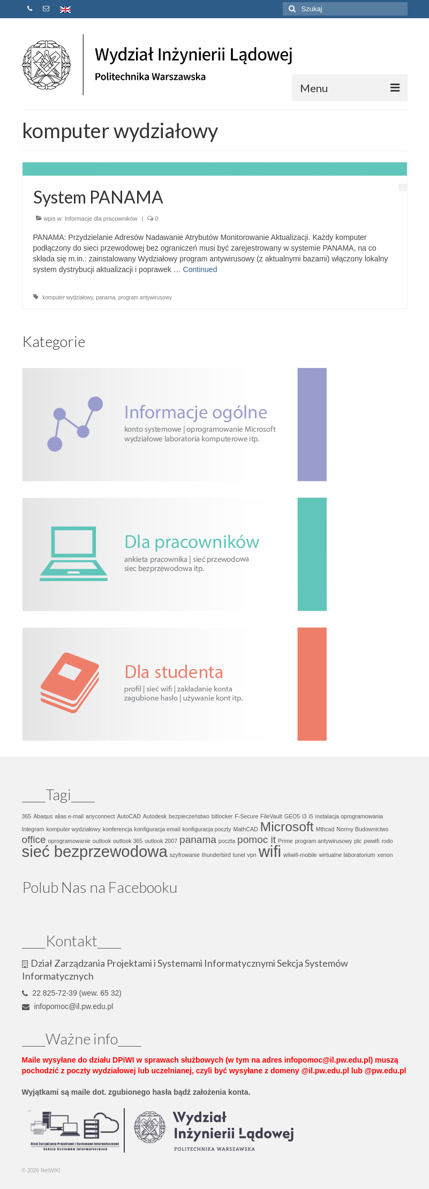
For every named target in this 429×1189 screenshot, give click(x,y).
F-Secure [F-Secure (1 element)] (246, 816)
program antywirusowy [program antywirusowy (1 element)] (323, 841)
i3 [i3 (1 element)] (304, 816)
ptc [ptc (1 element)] (358, 841)
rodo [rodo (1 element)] (387, 841)
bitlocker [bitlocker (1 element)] (222, 816)
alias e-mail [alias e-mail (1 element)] (69, 816)
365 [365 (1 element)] (27, 816)
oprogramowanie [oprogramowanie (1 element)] (69, 841)
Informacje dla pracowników (101, 218)
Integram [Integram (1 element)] (33, 829)
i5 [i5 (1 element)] (310, 816)
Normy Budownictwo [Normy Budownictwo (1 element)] (362, 829)
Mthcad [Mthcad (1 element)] (325, 829)
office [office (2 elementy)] (34, 839)
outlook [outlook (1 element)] (102, 841)
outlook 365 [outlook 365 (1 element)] (127, 841)
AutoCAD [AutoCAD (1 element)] (128, 816)
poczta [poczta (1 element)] (227, 841)
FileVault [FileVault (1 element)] (271, 816)
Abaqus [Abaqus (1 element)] (42, 816)
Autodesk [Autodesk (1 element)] (155, 816)
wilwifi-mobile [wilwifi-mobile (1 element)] (300, 855)
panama (105, 297)
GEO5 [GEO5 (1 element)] (292, 816)
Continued (200, 269)
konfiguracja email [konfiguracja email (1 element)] (157, 829)
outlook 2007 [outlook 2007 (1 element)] (161, 841)
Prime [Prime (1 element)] (285, 841)
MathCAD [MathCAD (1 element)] (246, 829)
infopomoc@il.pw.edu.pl (68, 1006)
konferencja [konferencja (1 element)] (117, 829)
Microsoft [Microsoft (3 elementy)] (287, 826)
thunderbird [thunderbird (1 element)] (216, 855)
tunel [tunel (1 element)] (239, 855)
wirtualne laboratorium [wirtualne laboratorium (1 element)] (347, 855)
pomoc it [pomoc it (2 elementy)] (256, 839)
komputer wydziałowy (67, 297)
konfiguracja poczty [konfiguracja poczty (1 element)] (206, 829)
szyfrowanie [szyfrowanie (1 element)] (185, 855)
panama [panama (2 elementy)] (197, 839)
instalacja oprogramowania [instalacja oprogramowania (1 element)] (349, 816)
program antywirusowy (145, 297)
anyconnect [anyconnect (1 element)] (100, 816)
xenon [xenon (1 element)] (385, 855)
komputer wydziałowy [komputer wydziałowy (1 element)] (73, 829)
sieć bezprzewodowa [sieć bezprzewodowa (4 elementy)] (95, 851)
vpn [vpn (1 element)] (252, 855)
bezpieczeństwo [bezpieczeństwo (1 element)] (189, 816)
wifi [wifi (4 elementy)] (270, 851)
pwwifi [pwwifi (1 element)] (371, 841)
